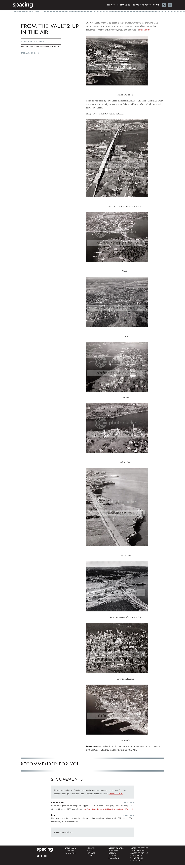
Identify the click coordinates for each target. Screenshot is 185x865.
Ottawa (112, 853)
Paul (53, 815)
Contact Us (136, 860)
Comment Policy (116, 793)
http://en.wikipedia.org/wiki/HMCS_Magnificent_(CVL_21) (108, 809)
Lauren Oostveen (34, 41)
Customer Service (139, 848)
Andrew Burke (57, 802)
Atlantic (113, 855)
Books (136, 5)
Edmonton (114, 858)
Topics (111, 5)
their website (144, 30)
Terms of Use (137, 858)
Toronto (69, 850)
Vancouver (70, 853)
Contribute (136, 855)
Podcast (146, 5)
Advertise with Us (139, 853)
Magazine (125, 5)
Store (156, 5)
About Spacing (137, 850)
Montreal (113, 850)
